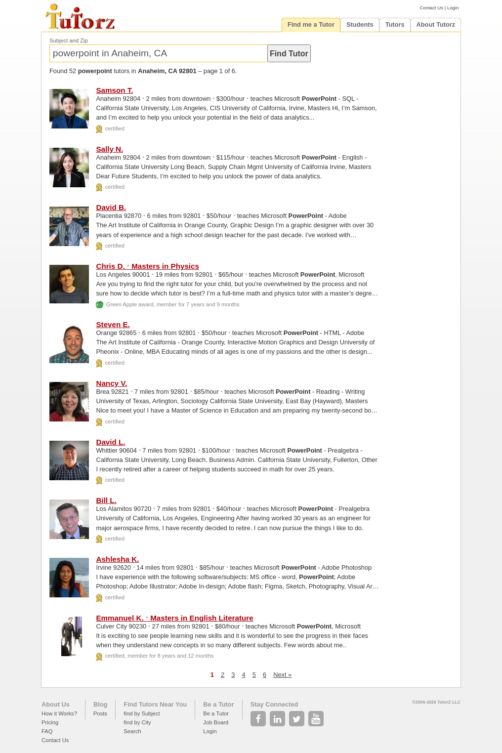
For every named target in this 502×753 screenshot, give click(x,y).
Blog (100, 704)
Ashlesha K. (117, 559)
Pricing (50, 722)
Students (360, 24)
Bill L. (106, 500)
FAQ (47, 731)
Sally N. (109, 149)
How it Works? (59, 713)
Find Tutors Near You (155, 704)
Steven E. (112, 324)
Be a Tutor (218, 704)
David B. (111, 207)
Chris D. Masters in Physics (147, 266)
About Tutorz (436, 24)
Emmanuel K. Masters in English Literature (174, 618)
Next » (282, 674)
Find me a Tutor (311, 24)
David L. (110, 442)
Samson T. (114, 90)
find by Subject (142, 713)
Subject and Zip (68, 40)
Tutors (395, 24)
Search (132, 731)
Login (453, 7)
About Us (56, 704)
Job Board (215, 722)
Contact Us (431, 7)
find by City (137, 722)
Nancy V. (111, 383)
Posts (100, 713)
